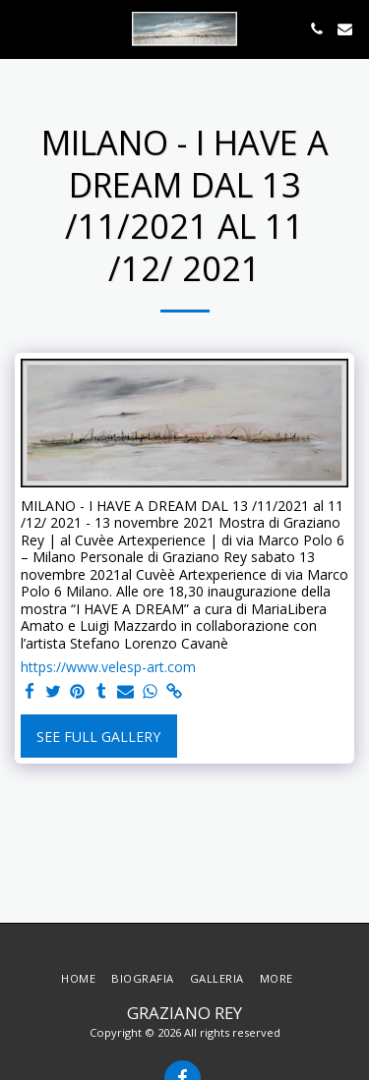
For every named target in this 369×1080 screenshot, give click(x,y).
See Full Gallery (98, 736)
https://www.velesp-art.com (108, 667)
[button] (21, 28)
